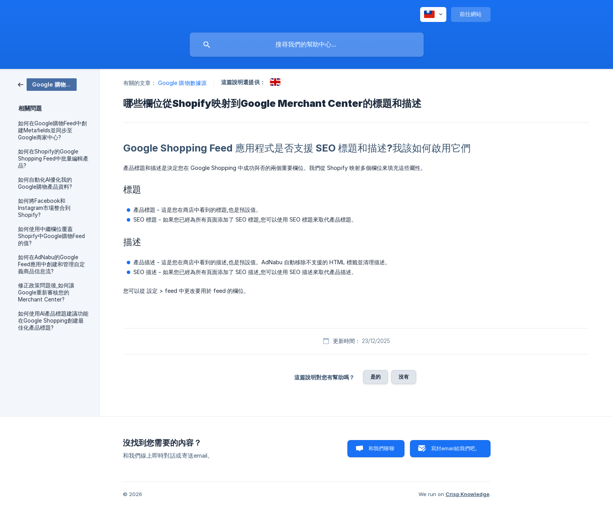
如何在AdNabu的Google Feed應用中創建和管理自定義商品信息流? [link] (51, 264)
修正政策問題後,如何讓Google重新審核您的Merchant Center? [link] (46, 292)
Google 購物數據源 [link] (182, 82)
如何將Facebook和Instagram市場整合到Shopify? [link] (44, 208)
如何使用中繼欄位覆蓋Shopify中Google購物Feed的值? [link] (51, 236)
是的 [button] (375, 376)
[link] (47, 84)
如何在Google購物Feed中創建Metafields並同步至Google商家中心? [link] (52, 130)
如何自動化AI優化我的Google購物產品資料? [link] (45, 183)
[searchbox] (307, 44)
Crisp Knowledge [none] (467, 494)
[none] (433, 14)
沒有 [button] (404, 376)
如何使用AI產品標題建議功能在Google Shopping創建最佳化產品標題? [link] (53, 320)
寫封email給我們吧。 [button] (455, 448)
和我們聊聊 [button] (381, 448)
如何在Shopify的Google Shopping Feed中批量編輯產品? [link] (53, 158)
